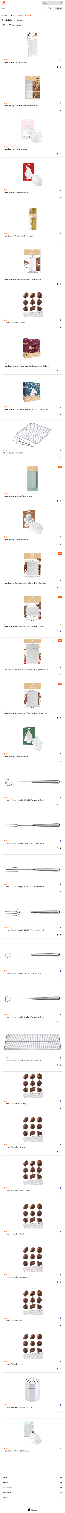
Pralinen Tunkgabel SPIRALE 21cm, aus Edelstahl (23, 800)
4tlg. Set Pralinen (13, 453)
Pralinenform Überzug (14, 1104)
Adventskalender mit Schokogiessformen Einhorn (25, 409)
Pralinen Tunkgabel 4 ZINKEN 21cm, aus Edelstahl (23, 930)
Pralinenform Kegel (13, 1234)
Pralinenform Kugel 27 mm (16, 1277)
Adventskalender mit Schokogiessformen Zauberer (26, 366)
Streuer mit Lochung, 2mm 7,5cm (18, 1408)
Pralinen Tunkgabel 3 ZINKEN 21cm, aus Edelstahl (23, 887)
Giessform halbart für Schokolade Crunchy (23, 626)
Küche (13, 15)
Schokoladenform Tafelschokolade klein (22, 279)
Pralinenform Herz (13, 1364)
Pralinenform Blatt (13, 1321)
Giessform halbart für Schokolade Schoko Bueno (25, 583)
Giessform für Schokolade (17, 496)
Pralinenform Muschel (14, 1147)
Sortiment (5, 15)
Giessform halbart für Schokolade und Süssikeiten (25, 670)
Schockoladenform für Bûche (18, 236)
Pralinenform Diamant (14, 323)
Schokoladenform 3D (16, 193)
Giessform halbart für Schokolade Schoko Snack (25, 713)
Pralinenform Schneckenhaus (16, 1191)
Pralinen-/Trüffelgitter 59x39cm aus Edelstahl (22, 1060)
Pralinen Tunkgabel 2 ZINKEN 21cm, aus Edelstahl (23, 843)
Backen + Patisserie (25, 15)
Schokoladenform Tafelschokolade (20, 106)
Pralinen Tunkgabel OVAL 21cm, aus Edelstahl (22, 974)
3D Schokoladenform (16, 62)
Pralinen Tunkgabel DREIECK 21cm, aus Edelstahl (23, 1017)
